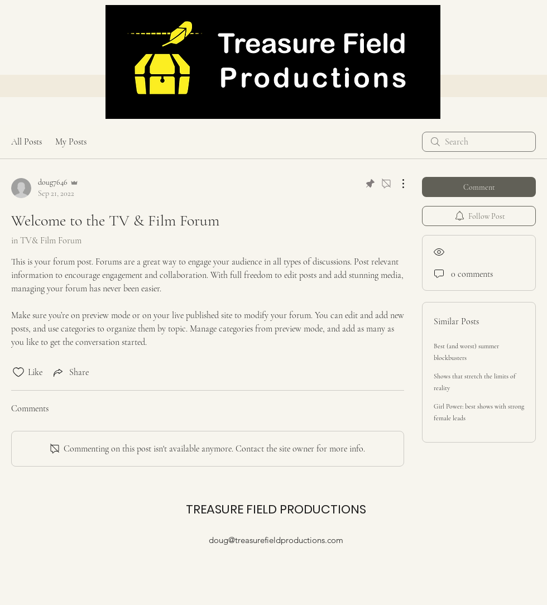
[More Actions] (397, 183)
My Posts (71, 141)
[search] (479, 142)
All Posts (26, 141)
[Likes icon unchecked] (18, 372)
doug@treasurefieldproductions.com (276, 540)
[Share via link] (70, 372)
